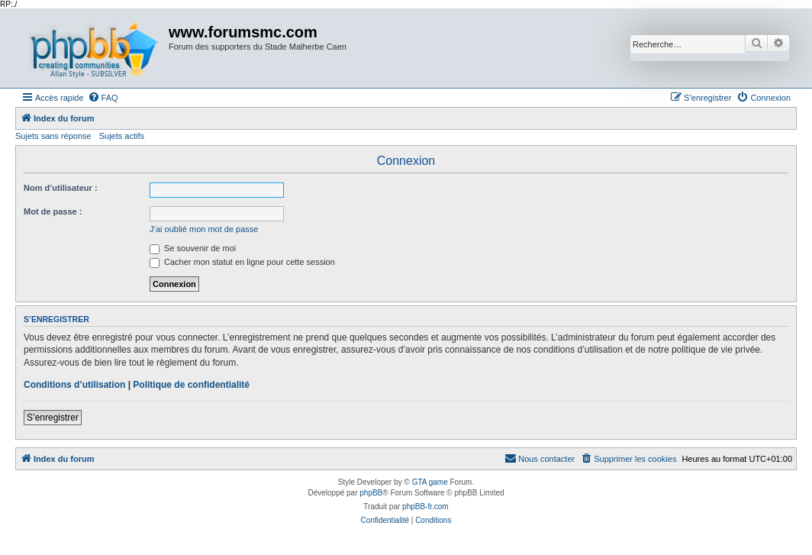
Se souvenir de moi (193, 248)
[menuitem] (103, 98)
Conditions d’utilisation (74, 384)
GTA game (430, 482)
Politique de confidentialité (191, 384)
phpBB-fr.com (425, 506)
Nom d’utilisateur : (61, 187)
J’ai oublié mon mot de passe (204, 229)
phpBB (370, 493)
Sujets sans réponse (53, 135)
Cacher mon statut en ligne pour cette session (242, 261)
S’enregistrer (53, 417)
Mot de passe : (53, 211)
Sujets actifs (121, 135)
